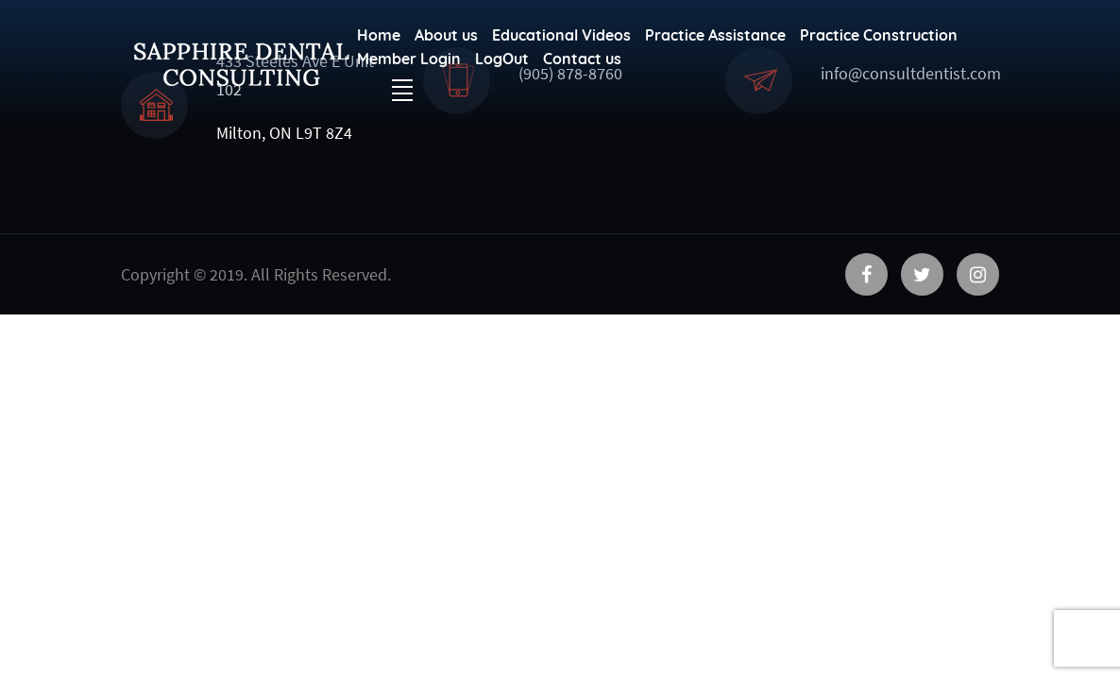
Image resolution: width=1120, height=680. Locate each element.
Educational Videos (561, 35)
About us (446, 35)
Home (378, 35)
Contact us (582, 58)
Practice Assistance (715, 35)
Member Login (409, 58)
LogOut (502, 58)
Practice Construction (879, 35)
